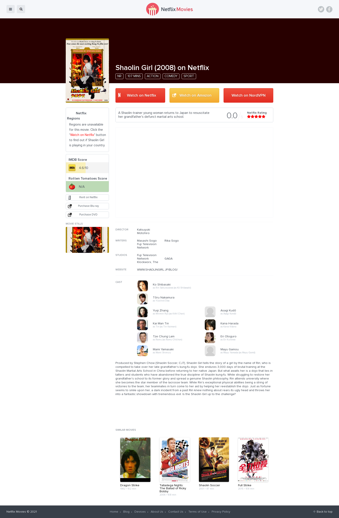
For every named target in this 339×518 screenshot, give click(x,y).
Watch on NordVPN (248, 95)
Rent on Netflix (88, 197)
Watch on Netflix (141, 95)
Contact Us (175, 511)
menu (10, 9)
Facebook (329, 9)
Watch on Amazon (195, 95)
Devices (140, 511)
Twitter (321, 9)
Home (114, 511)
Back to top (325, 511)
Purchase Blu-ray (88, 206)
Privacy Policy (221, 511)
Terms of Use (197, 511)
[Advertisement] (240, 256)
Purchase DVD (88, 214)
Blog (126, 511)
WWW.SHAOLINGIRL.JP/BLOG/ (157, 269)
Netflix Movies (16, 511)
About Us (157, 511)
